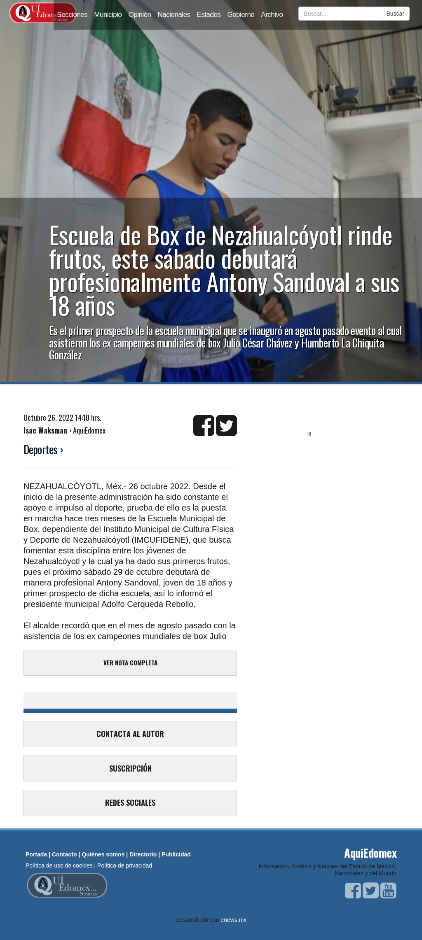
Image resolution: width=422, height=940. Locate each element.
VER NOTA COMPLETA (130, 662)
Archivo (272, 15)
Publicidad (176, 854)
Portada (36, 854)
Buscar (395, 13)
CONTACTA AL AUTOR (130, 733)
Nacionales (174, 15)
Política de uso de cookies (59, 865)
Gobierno (240, 15)
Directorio (143, 854)
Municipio (108, 15)
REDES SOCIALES (130, 802)
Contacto (64, 854)
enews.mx (233, 920)
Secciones (72, 15)
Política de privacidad (124, 865)
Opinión (140, 15)
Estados (209, 15)
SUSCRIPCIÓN (130, 768)
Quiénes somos (103, 854)
